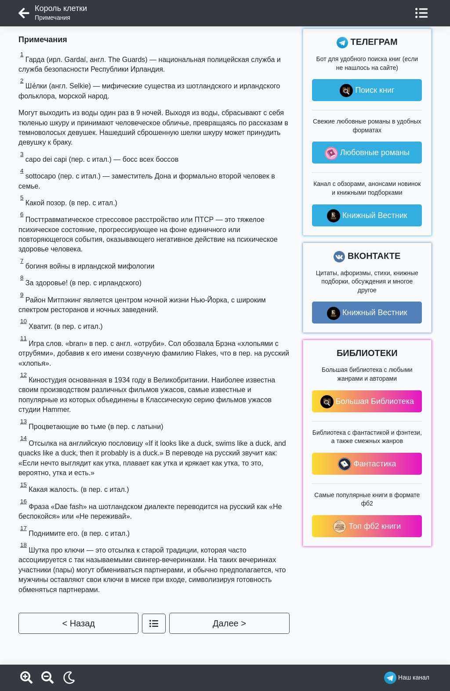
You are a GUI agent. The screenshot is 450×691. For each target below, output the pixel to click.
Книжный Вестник (367, 215)
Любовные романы (367, 153)
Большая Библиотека (367, 401)
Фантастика (367, 464)
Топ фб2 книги (367, 526)
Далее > (229, 623)
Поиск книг (367, 90)
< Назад (78, 623)
